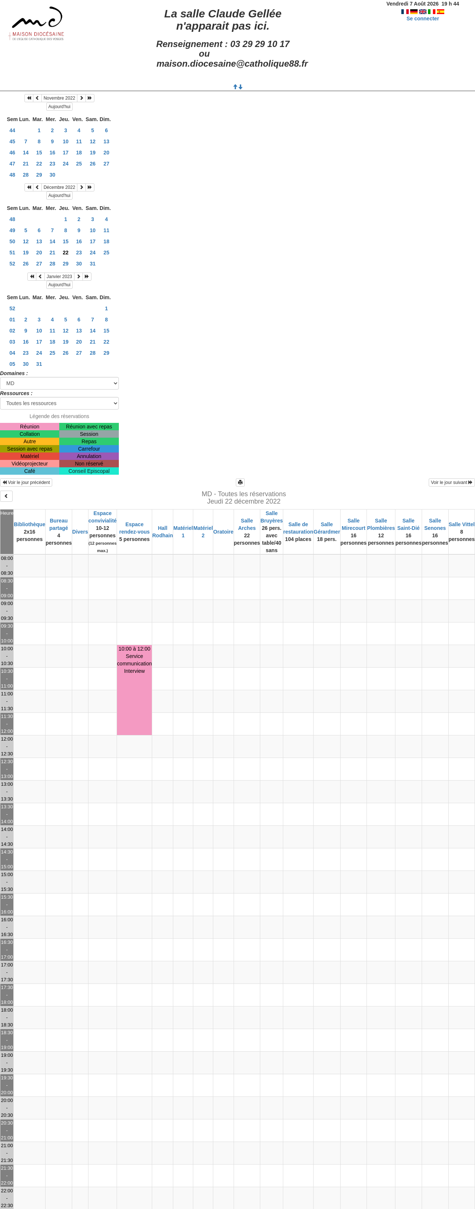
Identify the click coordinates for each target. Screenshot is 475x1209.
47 (12, 164)
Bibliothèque (29, 524)
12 (93, 141)
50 (12, 241)
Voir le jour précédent (26, 482)
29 (39, 175)
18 (79, 153)
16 (53, 153)
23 (53, 164)
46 (12, 153)
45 (12, 141)
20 (107, 153)
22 (39, 164)
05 (12, 364)
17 (66, 153)
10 (66, 141)
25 (79, 164)
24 (66, 164)
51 (12, 253)
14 (26, 153)
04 (12, 353)
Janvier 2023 (59, 276)
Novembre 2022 (59, 98)
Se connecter (423, 18)
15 (39, 153)
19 (93, 153)
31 (93, 264)
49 (12, 230)
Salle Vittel (462, 524)
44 (12, 130)
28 (26, 175)
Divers (80, 532)
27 (107, 164)
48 (12, 175)
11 (79, 141)
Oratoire (223, 532)
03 (12, 342)
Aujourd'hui (59, 106)
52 (12, 264)
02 (12, 331)
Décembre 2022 (59, 187)
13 (107, 141)
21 (26, 164)
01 (12, 320)
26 (93, 164)
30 (53, 175)
